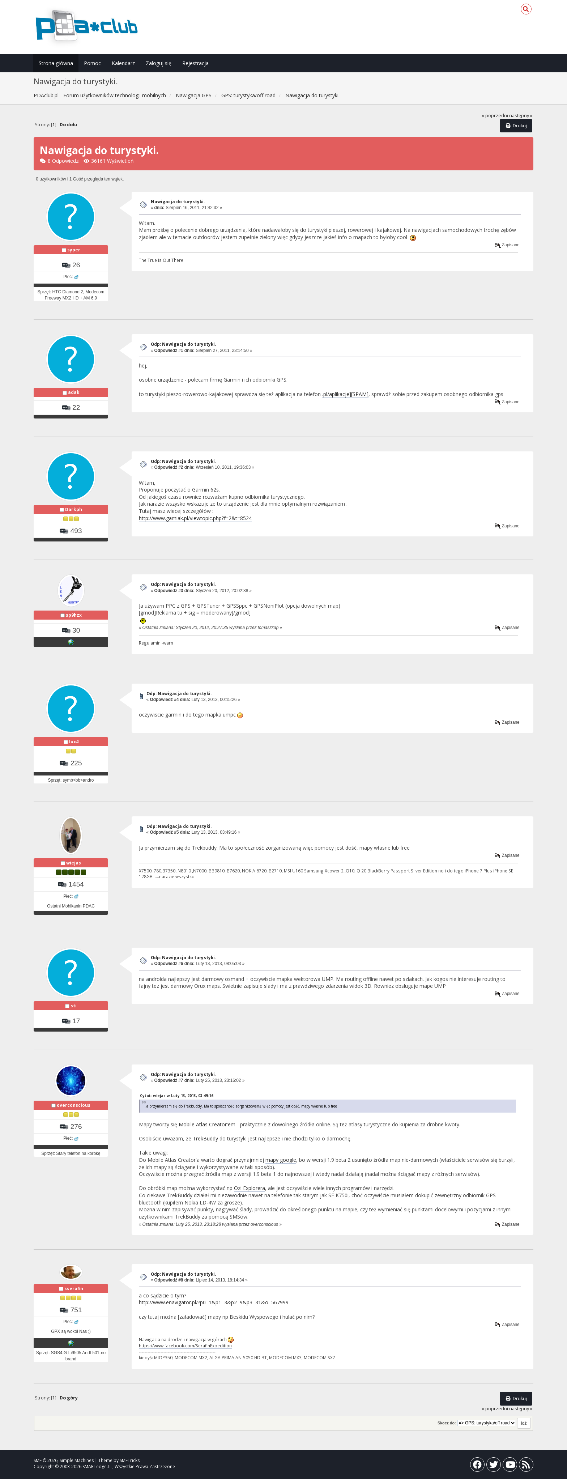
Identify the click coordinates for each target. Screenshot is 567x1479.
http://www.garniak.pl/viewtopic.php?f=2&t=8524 (195, 518)
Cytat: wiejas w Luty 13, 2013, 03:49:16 (176, 1095)
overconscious (73, 1105)
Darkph (73, 509)
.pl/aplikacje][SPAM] (345, 394)
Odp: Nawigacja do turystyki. (183, 344)
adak (74, 392)
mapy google (280, 1159)
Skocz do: (447, 1423)
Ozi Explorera (249, 1188)
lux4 (73, 742)
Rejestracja (195, 63)
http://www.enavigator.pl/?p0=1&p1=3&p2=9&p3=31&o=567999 (214, 1302)
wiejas (73, 863)
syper (73, 250)
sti (74, 1006)
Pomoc (92, 63)
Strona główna (56, 63)
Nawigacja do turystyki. (178, 201)
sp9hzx (74, 615)
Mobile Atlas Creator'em (207, 1124)
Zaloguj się (158, 63)
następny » (520, 115)
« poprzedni (495, 115)
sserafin (73, 1288)
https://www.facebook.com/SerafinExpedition (185, 1345)
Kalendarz (123, 63)
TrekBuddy (205, 1138)
